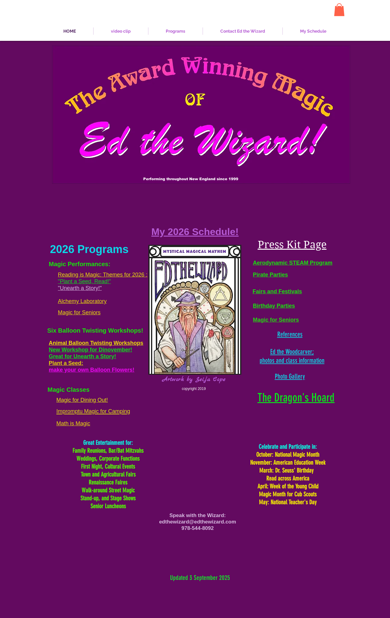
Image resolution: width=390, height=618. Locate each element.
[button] (339, 9)
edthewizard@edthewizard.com (197, 522)
